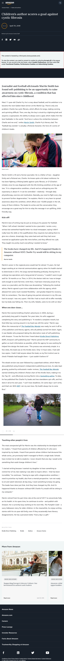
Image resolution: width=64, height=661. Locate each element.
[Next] (14, 431)
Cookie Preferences (46, 654)
